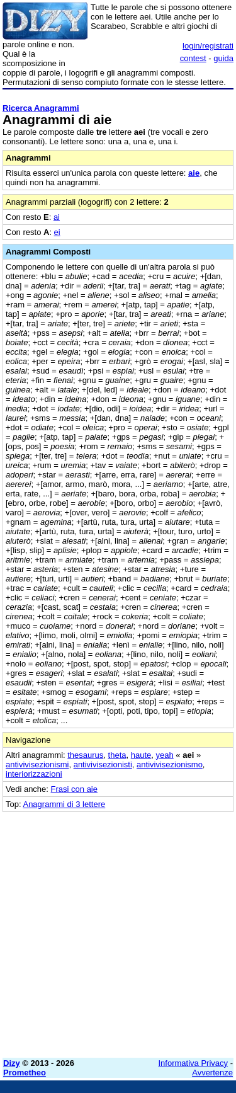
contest (193, 58)
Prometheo (24, 1072)
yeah (165, 755)
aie (193, 173)
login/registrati (208, 45)
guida (223, 58)
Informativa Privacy (193, 1063)
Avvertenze (212, 1072)
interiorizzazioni (34, 774)
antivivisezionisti (103, 764)
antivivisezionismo (170, 764)
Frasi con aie (74, 789)
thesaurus (85, 755)
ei (57, 232)
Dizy (11, 1063)
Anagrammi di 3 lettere (64, 804)
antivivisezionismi (37, 764)
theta (117, 755)
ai (56, 217)
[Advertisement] (118, 930)
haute (141, 755)
